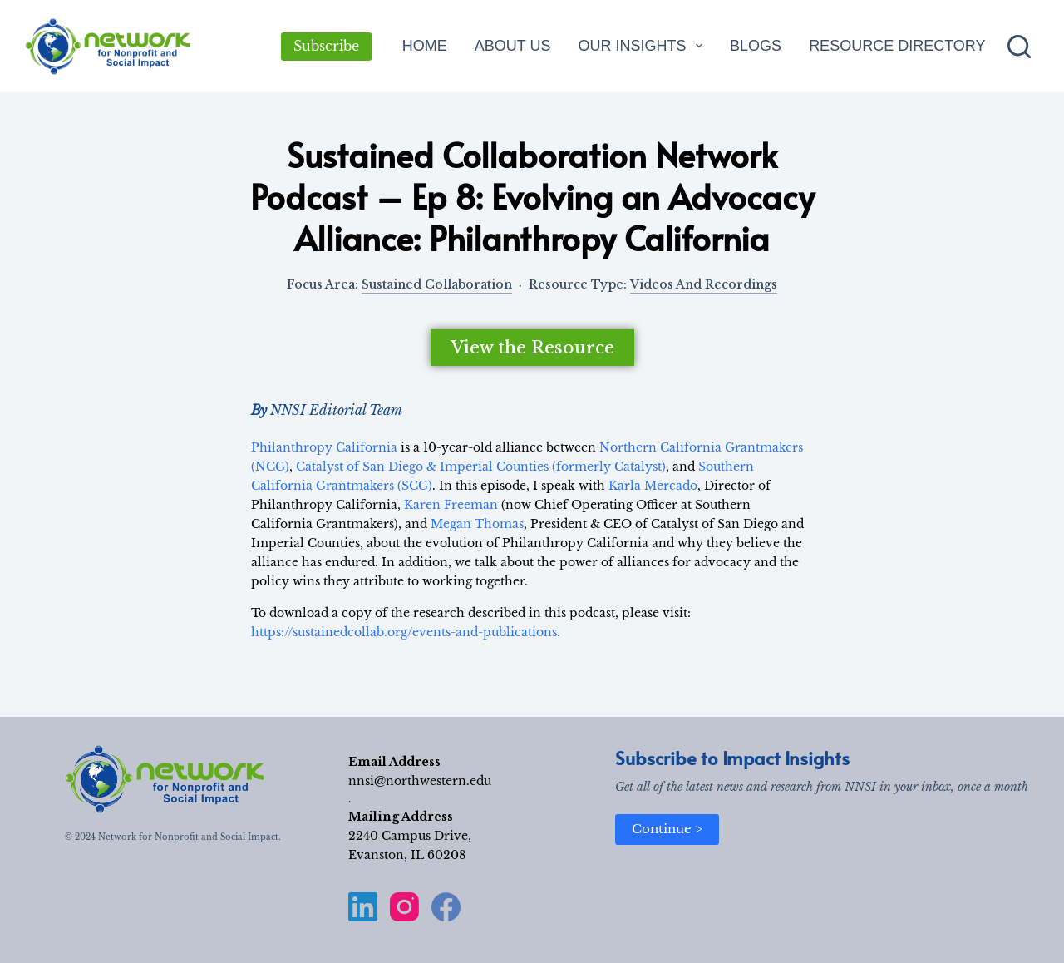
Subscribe (326, 45)
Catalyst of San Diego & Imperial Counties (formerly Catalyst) (481, 466)
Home (424, 45)
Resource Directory (897, 45)
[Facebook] (446, 906)
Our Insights (643, 46)
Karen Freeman (451, 504)
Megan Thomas (477, 523)
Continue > (667, 829)
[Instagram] (404, 906)
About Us (513, 45)
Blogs (755, 45)
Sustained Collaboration (437, 284)
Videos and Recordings (703, 284)
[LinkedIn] (362, 906)
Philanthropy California (324, 447)
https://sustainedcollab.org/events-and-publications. (405, 632)
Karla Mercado (652, 485)
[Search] (1019, 46)
